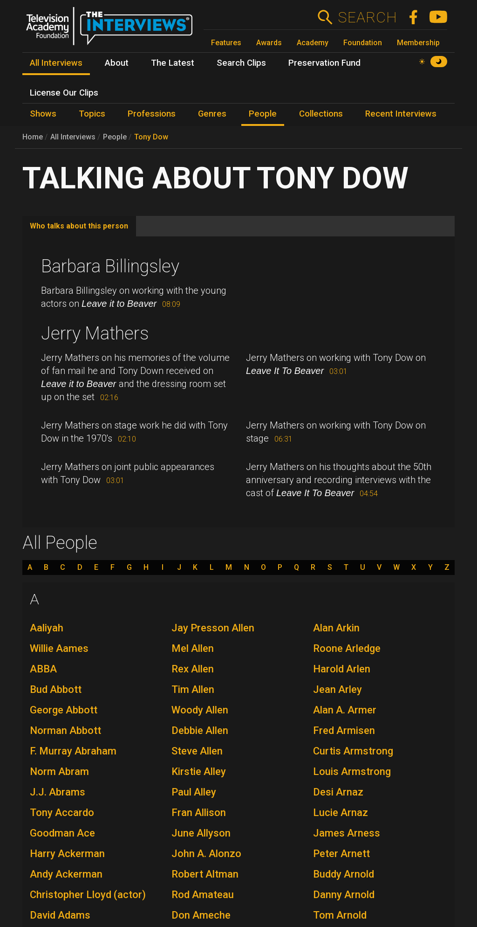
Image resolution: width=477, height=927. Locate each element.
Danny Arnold (344, 894)
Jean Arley (337, 689)
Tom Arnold (340, 915)
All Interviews (72, 136)
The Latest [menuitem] (172, 63)
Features (226, 42)
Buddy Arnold (343, 874)
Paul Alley (193, 792)
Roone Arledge (347, 648)
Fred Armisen (344, 730)
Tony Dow (151, 136)
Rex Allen (192, 669)
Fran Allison (198, 812)
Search (367, 17)
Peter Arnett (341, 853)
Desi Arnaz (338, 792)
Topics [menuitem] (92, 114)
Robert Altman (204, 874)
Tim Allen (192, 689)
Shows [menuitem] (43, 114)
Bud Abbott (56, 689)
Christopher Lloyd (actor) (88, 894)
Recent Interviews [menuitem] (400, 114)
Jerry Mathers (95, 333)
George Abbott (63, 710)
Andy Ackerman (66, 874)
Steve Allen (197, 751)
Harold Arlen (341, 669)
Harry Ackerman (67, 853)
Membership (418, 42)
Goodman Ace (62, 833)
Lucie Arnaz (340, 812)
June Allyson (201, 833)
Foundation (362, 42)
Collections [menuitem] (321, 114)
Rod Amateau (202, 894)
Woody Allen (199, 710)
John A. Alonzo (206, 853)
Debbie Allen (199, 730)
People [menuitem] (263, 114)
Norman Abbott (65, 730)
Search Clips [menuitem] (241, 63)
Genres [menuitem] (212, 114)
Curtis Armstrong (353, 751)
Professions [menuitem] (152, 114)
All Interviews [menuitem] (56, 63)
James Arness (346, 833)
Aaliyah (46, 628)
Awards (269, 42)
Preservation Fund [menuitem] (324, 63)
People (115, 136)
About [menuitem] (117, 63)
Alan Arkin (336, 628)
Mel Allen (192, 648)
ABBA (43, 669)
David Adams (60, 915)
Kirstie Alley (198, 771)
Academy (312, 42)
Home (32, 136)
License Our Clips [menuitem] (64, 93)
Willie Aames (59, 648)
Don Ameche (201, 915)
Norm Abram (59, 771)
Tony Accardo (62, 812)
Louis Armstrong (352, 771)
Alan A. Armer (344, 710)
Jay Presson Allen (212, 628)
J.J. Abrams (57, 792)
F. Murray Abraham (73, 751)
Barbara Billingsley (110, 266)
